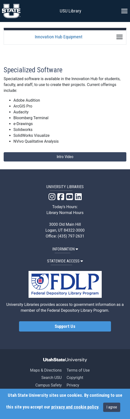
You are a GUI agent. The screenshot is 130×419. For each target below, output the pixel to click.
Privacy (73, 385)
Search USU (51, 377)
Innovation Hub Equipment (58, 37)
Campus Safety (48, 385)
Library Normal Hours (65, 212)
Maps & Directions (46, 370)
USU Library (70, 11)
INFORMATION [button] (65, 249)
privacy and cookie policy (74, 407)
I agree (111, 407)
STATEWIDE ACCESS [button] (65, 261)
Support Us (65, 326)
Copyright (75, 377)
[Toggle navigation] (119, 37)
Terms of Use (78, 370)
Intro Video (65, 156)
